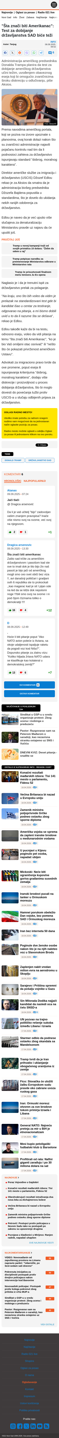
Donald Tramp (13, 460)
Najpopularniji (35, 481)
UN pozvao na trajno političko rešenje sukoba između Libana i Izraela (36, 1023)
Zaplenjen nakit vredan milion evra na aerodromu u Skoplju (38, 970)
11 (35, 1012)
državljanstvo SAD (40, 460)
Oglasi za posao (25, 12)
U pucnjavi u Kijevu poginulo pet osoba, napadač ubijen (33, 854)
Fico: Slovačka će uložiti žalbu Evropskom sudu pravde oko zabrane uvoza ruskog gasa (38, 1086)
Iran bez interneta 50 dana (37, 931)
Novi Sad (6, 17)
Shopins (29, 1361)
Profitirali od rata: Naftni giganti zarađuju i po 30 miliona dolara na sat (36, 1163)
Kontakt (29, 1389)
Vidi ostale (47, 1324)
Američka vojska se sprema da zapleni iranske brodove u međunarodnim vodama (38, 835)
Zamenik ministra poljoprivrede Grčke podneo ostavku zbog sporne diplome (34, 815)
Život (21, 17)
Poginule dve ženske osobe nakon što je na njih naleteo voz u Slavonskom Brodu (38, 949)
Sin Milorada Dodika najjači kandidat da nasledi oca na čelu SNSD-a (38, 1004)
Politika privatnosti (29, 1410)
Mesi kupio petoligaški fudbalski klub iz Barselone (38, 1145)
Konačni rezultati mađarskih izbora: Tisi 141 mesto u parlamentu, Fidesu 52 (38, 777)
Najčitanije (41, 17)
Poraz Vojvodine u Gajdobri (23, 1182)
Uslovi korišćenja (29, 1403)
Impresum (29, 1396)
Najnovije (7, 12)
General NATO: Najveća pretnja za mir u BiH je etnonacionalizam (36, 1129)
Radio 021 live (46, 12)
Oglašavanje (29, 1382)
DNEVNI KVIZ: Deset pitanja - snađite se (38, 754)
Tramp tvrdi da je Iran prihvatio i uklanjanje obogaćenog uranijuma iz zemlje (37, 1064)
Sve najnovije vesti (41, 1242)
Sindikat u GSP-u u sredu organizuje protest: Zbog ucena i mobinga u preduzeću (36, 719)
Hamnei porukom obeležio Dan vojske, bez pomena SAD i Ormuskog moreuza (37, 916)
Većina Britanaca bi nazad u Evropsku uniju (37, 796)
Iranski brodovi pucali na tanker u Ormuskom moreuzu (36, 897)
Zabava (30, 17)
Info (15, 17)
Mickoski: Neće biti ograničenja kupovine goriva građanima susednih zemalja (38, 877)
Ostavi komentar (29, 693)
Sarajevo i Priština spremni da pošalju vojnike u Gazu (38, 987)
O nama (29, 1375)
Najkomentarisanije (18, 1253)
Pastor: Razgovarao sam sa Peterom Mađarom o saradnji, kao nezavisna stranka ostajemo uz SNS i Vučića (37, 737)
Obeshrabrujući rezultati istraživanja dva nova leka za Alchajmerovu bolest (30, 1198)
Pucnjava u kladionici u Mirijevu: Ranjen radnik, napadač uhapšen (30, 1236)
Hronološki (12, 481)
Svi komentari (30, 685)
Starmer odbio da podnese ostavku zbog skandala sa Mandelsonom (38, 1041)
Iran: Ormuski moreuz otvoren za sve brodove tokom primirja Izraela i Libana (36, 1108)
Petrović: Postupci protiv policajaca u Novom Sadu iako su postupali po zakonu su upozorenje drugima (29, 1226)
